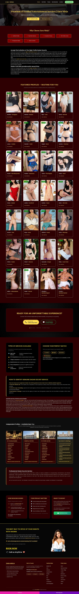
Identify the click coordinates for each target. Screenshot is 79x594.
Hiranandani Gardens (29, 451)
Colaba (13, 144)
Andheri (61, 2)
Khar (47, 575)
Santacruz (31, 173)
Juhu (46, 114)
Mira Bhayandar (16, 173)
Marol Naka (44, 443)
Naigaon (48, 579)
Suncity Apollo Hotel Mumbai (65, 443)
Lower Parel (65, 262)
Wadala (47, 573)
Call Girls (43, 2)
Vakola (62, 581)
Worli (64, 173)
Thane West (44, 453)
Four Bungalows (11, 457)
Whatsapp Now (69, 2)
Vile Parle (65, 203)
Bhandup (65, 232)
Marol (62, 566)
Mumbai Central (63, 293)
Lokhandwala (14, 291)
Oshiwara (27, 454)
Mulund (9, 451)
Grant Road (63, 579)
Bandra (31, 114)
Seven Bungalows (49, 583)
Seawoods (44, 459)
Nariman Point (11, 445)
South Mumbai (11, 443)
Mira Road (10, 446)
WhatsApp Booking (46, 18)
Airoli (47, 568)
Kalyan (9, 454)
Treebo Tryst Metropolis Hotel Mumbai (65, 458)
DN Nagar (27, 456)
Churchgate (49, 173)
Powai (48, 232)
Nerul (47, 144)
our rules (59, 504)
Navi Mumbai (55, 2)
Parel (62, 583)
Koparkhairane (49, 571)
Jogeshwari (10, 453)
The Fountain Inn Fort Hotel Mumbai (64, 446)
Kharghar (27, 445)
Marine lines (27, 453)
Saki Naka (44, 445)
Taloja (26, 448)
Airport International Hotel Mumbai (64, 453)
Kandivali (31, 203)
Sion (47, 577)
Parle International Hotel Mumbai (64, 450)
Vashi (31, 144)
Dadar (13, 262)
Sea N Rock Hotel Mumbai (64, 448)
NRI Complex (27, 443)
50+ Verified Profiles (33, 18)
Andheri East (44, 446)
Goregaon (14, 114)
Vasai (47, 203)
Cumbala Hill (48, 581)
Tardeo (62, 571)
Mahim (9, 459)
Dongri (49, 262)
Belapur (26, 446)
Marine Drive (27, 450)
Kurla (29, 232)
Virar (13, 232)
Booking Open (34, 569)
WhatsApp (42, 574)
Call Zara (20, 592)
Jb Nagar (27, 457)
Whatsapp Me (59, 592)
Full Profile (9, 117)
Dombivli (10, 456)
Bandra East (44, 451)
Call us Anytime (15, 552)
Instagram (35, 574)
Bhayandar (44, 456)
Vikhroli (26, 459)
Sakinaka (48, 570)
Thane (48, 2)
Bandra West (44, 450)
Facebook (29, 574)
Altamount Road (64, 568)
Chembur (66, 144)
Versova (31, 262)
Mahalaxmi (63, 573)
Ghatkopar (10, 450)
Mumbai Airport (46, 293)
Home (38, 2)
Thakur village (63, 570)
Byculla (43, 457)
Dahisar (9, 448)
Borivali (65, 114)
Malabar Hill (48, 566)
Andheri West (45, 448)
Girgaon (62, 577)
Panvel (30, 291)
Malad (13, 203)
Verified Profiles (18, 503)
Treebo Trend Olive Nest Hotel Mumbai (65, 456)
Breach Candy (63, 575)
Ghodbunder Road (46, 454)
